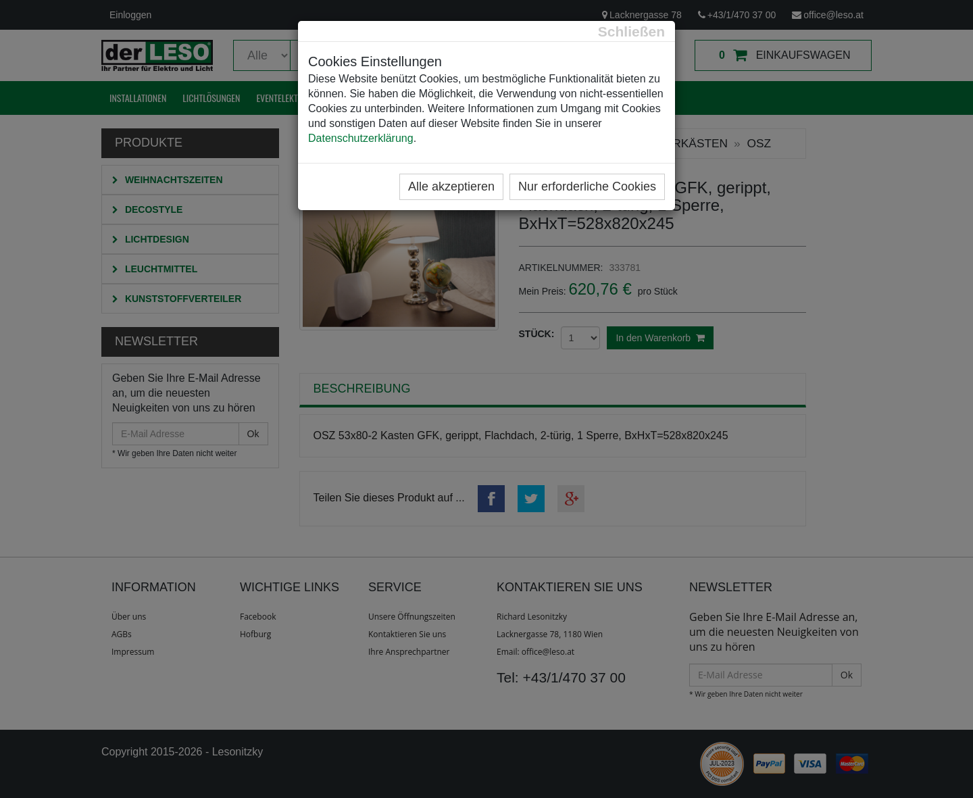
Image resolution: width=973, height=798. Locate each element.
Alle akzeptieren (451, 186)
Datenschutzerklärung (361, 138)
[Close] (631, 31)
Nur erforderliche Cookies (587, 186)
